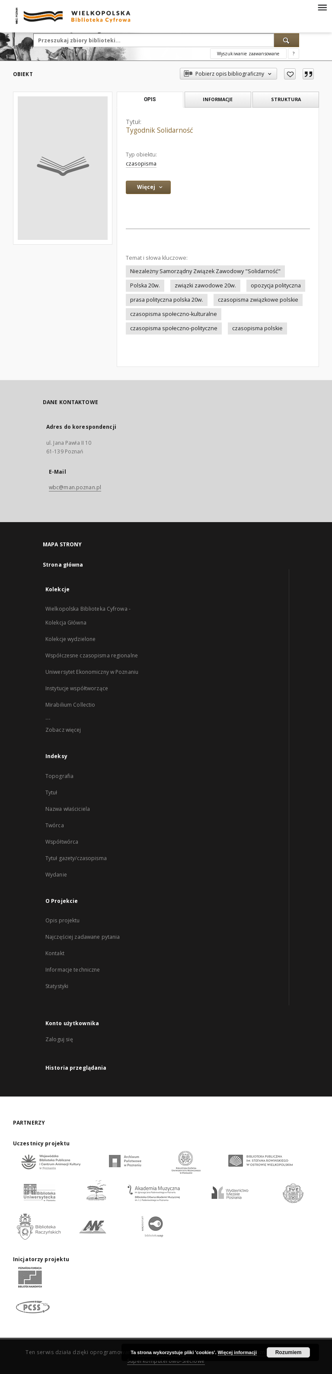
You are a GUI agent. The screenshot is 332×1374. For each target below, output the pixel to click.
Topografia (59, 776)
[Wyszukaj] (286, 40)
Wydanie (56, 874)
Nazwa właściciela (67, 809)
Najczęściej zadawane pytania (82, 936)
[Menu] (322, 7)
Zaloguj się (59, 1039)
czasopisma (141, 163)
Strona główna (63, 564)
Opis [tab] (150, 99)
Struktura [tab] (286, 99)
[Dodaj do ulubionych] (290, 74)
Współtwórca (61, 841)
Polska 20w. (145, 285)
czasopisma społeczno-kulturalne (173, 314)
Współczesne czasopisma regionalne (91, 655)
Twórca (54, 825)
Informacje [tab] (218, 99)
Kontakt (54, 953)
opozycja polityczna (276, 285)
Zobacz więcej (63, 729)
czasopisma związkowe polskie (258, 299)
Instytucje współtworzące (76, 688)
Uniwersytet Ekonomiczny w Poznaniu (91, 672)
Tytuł (51, 792)
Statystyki (56, 986)
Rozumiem (288, 1352)
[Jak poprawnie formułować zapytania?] (293, 53)
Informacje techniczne (72, 969)
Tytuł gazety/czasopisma (76, 858)
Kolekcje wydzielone (70, 639)
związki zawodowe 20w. (205, 285)
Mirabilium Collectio (70, 704)
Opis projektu (62, 920)
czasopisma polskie (257, 328)
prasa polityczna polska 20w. (166, 299)
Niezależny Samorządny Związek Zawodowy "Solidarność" (205, 271)
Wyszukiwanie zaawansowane (248, 54)
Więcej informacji (237, 1352)
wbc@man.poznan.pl (75, 487)
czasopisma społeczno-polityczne (173, 328)
